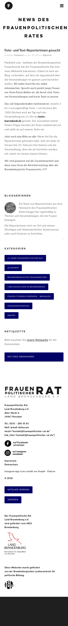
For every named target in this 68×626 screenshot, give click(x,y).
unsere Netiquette (37, 340)
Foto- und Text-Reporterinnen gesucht (32, 50)
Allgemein (47, 55)
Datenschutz (11, 464)
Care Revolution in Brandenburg (26, 287)
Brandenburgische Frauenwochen (27, 277)
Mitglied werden (18, 490)
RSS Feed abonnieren (21, 357)
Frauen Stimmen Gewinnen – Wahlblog (29, 296)
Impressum (10, 461)
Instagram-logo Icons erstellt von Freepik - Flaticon (30, 471)
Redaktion (19, 55)
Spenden (13, 500)
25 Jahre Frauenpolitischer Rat (25, 258)
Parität (11, 315)
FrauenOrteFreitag (18, 306)
